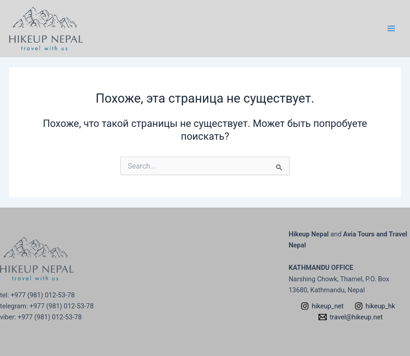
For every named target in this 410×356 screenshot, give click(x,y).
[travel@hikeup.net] (350, 317)
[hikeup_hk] (375, 306)
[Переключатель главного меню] (391, 28)
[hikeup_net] (322, 306)
